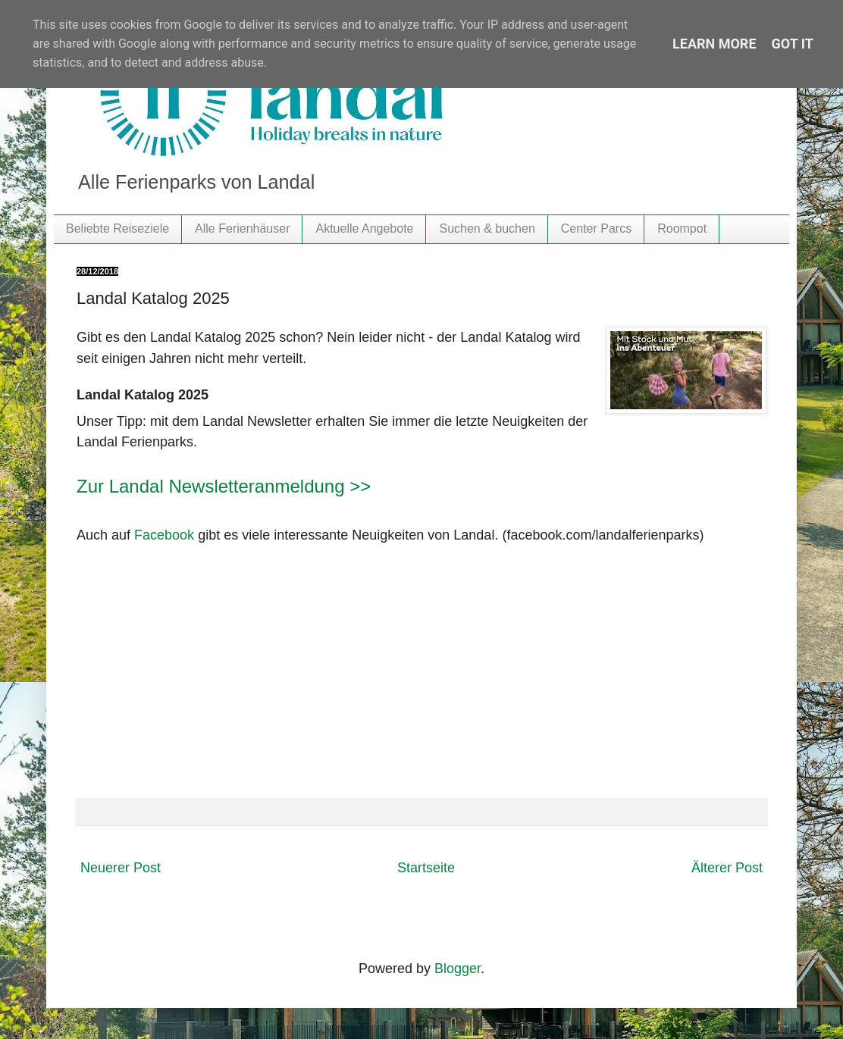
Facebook (164, 535)
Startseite (426, 867)
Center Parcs (596, 228)
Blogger (457, 968)
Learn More (714, 44)
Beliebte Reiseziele (117, 228)
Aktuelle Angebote (364, 228)
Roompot (682, 228)
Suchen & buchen (486, 228)
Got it (792, 44)
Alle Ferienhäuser (242, 228)
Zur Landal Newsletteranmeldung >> (224, 486)
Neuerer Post (120, 867)
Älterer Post (727, 867)
